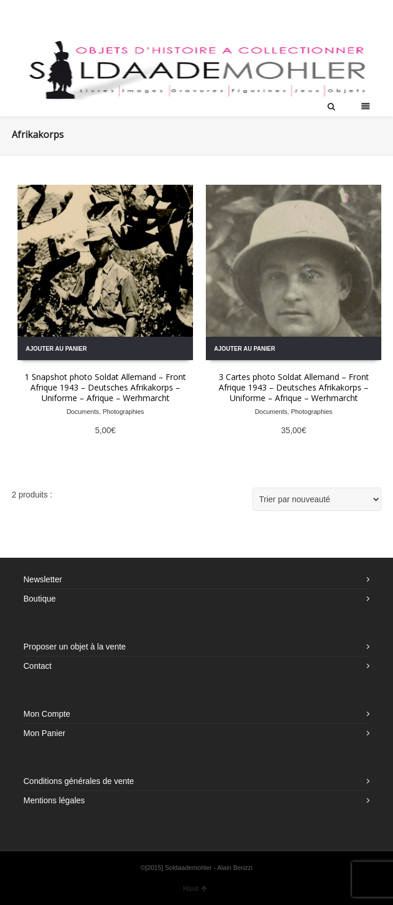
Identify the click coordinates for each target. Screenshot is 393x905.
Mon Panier (44, 733)
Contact (37, 666)
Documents (83, 411)
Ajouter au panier (56, 349)
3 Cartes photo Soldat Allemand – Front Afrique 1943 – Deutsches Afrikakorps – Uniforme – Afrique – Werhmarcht (294, 387)
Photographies (123, 411)
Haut (195, 889)
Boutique (39, 598)
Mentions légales (54, 800)
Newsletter (42, 579)
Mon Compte (46, 714)
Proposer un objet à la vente (74, 646)
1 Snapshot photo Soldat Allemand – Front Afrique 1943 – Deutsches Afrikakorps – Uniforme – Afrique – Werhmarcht (105, 387)
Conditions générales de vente (78, 781)
